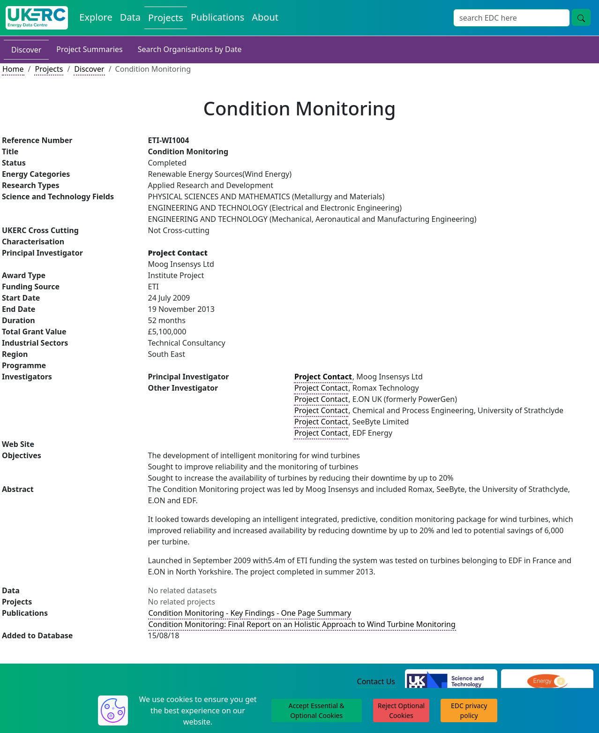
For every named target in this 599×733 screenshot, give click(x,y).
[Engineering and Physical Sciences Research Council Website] (547, 682)
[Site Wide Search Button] (581, 17)
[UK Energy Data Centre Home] (37, 18)
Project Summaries (89, 49)
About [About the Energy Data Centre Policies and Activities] (265, 17)
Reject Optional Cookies (401, 710)
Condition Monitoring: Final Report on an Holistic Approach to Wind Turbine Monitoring (302, 624)
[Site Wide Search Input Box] (511, 18)
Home (13, 69)
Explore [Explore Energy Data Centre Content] (95, 17)
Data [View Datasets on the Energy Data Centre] (130, 17)
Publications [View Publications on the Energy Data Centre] (217, 17)
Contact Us (376, 681)
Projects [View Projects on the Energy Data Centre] (165, 17)
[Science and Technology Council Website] (451, 682)
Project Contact (321, 388)
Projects (49, 69)
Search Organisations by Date (190, 49)
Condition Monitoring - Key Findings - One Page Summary (250, 613)
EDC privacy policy (469, 710)
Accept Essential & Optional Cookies (316, 710)
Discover (26, 50)
